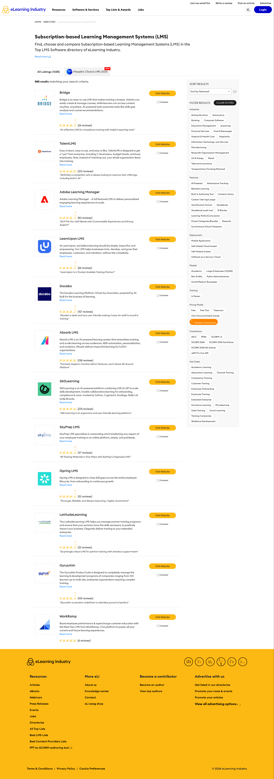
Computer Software (214, 120)
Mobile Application (201, 240)
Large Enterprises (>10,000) (219, 271)
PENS (204, 337)
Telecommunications (201, 163)
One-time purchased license (205, 315)
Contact (90, 697)
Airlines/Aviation (199, 115)
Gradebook (222, 205)
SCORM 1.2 (216, 337)
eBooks (34, 691)
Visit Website (162, 93)
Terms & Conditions (40, 768)
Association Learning (201, 372)
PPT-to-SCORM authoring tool (51, 747)
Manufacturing (198, 147)
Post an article (246, 3)
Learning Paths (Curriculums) (205, 215)
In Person (195, 296)
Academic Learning (201, 367)
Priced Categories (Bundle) (204, 221)
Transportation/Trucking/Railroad (208, 169)
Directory (50, 22)
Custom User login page (203, 199)
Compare (164, 102)
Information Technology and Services (209, 142)
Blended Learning (200, 188)
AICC (194, 337)
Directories (37, 722)
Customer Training (200, 383)
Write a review (224, 3)
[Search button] (248, 9)
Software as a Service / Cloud (206, 257)
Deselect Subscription (203, 322)
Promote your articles (209, 697)
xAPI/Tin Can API (199, 353)
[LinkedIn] (210, 661)
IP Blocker (222, 210)
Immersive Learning (201, 405)
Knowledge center (97, 691)
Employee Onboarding (202, 388)
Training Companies (201, 416)
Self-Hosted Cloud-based (204, 246)
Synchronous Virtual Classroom (206, 226)
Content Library (226, 194)
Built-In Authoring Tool (202, 194)
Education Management (203, 125)
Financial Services (200, 131)
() (76, 125)
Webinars (36, 697)
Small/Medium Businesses (204, 282)
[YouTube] (221, 661)
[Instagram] (242, 661)
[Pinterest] (232, 661)
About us (90, 685)
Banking (195, 120)
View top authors (151, 691)
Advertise (265, 3)
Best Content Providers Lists (48, 741)
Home (38, 22)
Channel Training (225, 372)
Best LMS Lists (39, 735)
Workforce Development (203, 421)
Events (34, 710)
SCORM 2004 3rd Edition (221, 342)
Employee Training (200, 394)
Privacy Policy (66, 768)
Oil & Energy (197, 158)
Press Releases (39, 703)
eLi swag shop (94, 703)
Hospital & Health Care (203, 136)
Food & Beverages (223, 131)
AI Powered (197, 183)
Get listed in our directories (212, 685)
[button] (43, 56)
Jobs (33, 716)
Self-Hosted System (201, 251)
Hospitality (224, 136)
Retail (211, 158)
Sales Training (198, 410)
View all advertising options (217, 704)
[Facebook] (188, 661)
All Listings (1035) (48, 71)
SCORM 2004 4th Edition (203, 347)
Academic (196, 271)
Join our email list (200, 3)
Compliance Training (201, 378)
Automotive (218, 115)
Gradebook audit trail (202, 210)
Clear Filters (225, 102)
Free (193, 310)
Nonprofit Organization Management (210, 152)
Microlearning (222, 405)
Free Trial (204, 310)
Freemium (218, 310)
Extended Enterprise (201, 399)
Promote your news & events (213, 691)
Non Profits (196, 276)
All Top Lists (37, 728)
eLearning (226, 125)
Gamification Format (201, 205)
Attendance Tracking (217, 183)
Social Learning (217, 410)
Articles (35, 685)
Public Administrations (218, 276)
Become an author (152, 685)
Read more (66, 113)
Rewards (226, 221)
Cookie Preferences (92, 768)
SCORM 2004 (198, 342)
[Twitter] (199, 661)
